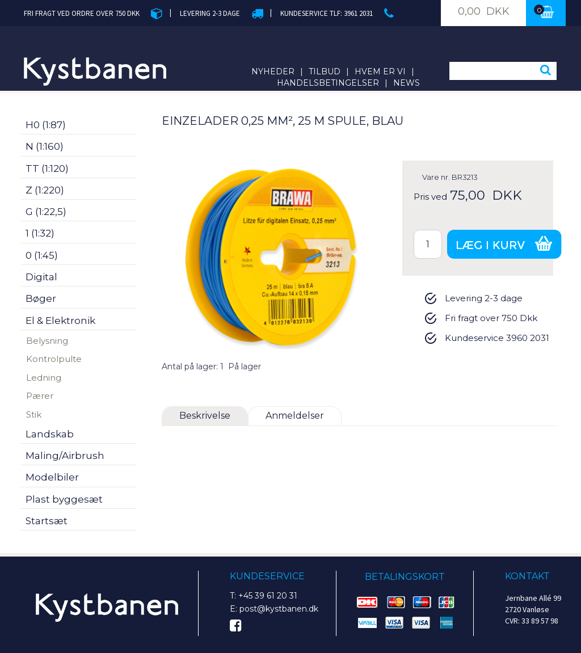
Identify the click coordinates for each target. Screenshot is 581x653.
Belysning (47, 340)
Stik (33, 414)
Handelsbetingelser (328, 83)
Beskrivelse (204, 415)
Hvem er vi (380, 71)
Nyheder (272, 71)
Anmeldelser (295, 415)
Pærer (39, 395)
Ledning (43, 377)
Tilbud (324, 71)
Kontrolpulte (54, 358)
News (406, 83)
